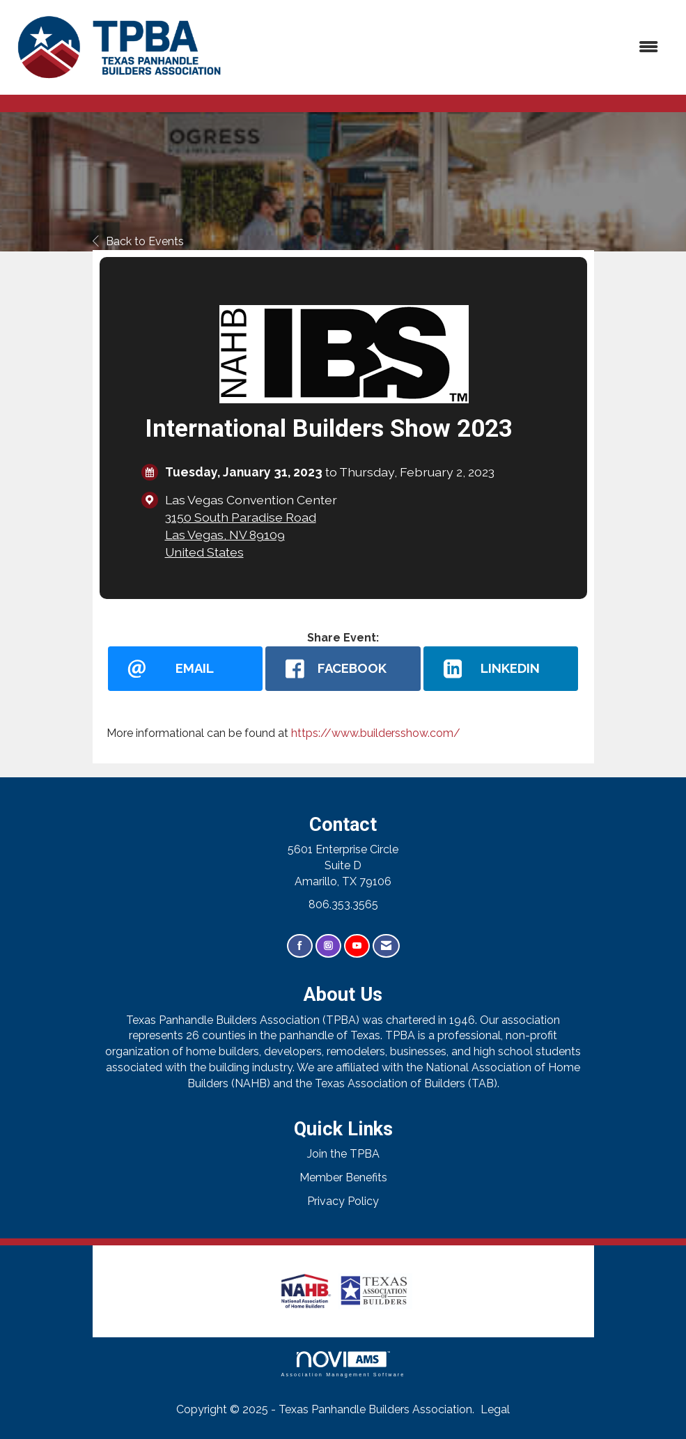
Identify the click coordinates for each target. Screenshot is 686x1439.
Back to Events (138, 241)
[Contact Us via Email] (386, 946)
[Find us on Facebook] (300, 946)
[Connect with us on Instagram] (328, 946)
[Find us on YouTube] (357, 946)
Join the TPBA (343, 1153)
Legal (495, 1409)
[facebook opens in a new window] (343, 668)
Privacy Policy (343, 1201)
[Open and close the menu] (451, 48)
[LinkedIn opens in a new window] (501, 668)
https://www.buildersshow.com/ (375, 733)
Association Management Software (343, 1364)
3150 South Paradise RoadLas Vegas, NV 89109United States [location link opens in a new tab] (240, 534)
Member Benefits (343, 1177)
